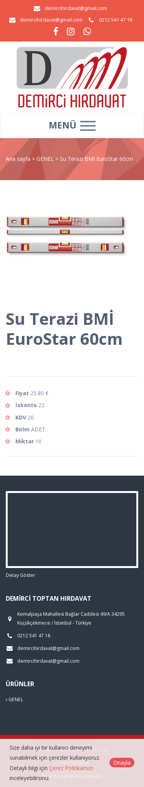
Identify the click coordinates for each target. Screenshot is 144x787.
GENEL (45, 158)
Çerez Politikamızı (71, 768)
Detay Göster (20, 575)
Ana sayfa (18, 158)
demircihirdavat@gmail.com (76, 8)
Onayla (122, 762)
